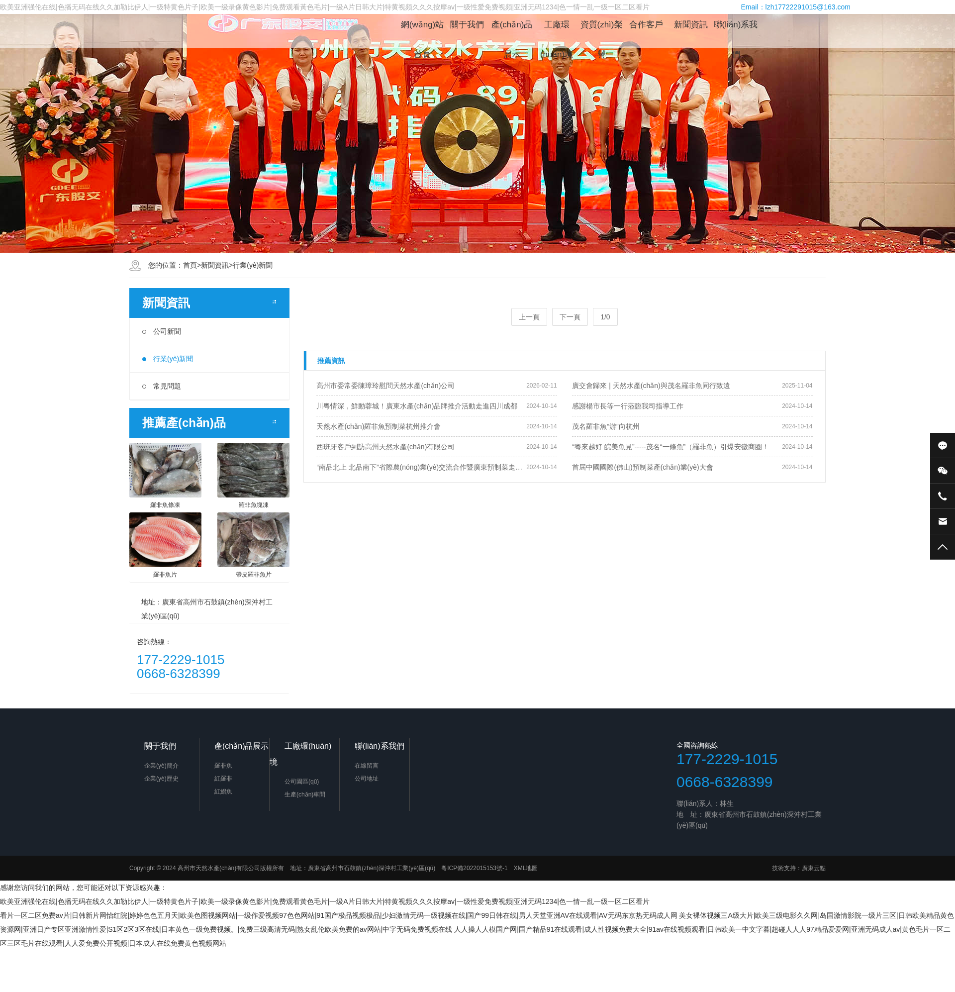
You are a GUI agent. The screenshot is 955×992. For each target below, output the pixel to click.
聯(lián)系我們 (736, 30)
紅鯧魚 (223, 791)
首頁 (190, 265)
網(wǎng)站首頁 (422, 30)
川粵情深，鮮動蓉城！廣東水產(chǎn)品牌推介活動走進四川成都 (416, 406)
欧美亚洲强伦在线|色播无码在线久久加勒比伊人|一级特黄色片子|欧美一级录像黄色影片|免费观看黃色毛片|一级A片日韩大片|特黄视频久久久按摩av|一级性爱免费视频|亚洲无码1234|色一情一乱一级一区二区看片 (325, 901)
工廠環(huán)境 (556, 30)
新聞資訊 (691, 24)
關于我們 (467, 24)
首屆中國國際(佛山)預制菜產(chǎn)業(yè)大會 (642, 467)
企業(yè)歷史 (161, 778)
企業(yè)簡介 (161, 765)
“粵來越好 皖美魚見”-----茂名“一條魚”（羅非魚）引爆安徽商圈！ (670, 447)
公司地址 (367, 778)
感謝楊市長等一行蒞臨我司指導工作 (627, 406)
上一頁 (529, 317)
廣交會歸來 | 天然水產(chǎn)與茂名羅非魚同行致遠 (651, 386)
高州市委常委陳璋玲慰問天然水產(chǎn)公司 (385, 386)
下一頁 (570, 317)
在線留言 (367, 765)
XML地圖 (526, 868)
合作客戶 (646, 24)
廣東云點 (814, 868)
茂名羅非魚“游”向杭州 (605, 426)
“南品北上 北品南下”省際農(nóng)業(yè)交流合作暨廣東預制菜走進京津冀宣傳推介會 (421, 467)
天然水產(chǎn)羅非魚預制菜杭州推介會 (378, 426)
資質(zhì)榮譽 (601, 30)
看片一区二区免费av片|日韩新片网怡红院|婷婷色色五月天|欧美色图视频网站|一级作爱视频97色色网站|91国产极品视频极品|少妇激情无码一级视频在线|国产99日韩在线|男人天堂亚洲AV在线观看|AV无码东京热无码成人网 (338, 915)
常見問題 (161, 386)
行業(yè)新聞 (253, 265)
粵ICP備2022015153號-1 (474, 868)
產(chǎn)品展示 (512, 30)
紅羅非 (223, 778)
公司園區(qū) (302, 781)
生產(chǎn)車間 (305, 794)
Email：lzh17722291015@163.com (796, 7)
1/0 (605, 317)
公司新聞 (161, 331)
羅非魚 (223, 765)
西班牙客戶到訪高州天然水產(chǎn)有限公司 (385, 447)
